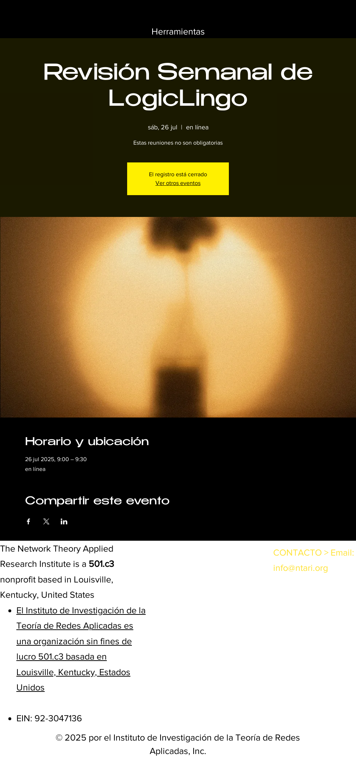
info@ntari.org (300, 568)
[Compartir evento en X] (46, 521)
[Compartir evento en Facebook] (28, 521)
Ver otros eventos (178, 183)
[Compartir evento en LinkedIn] (64, 521)
